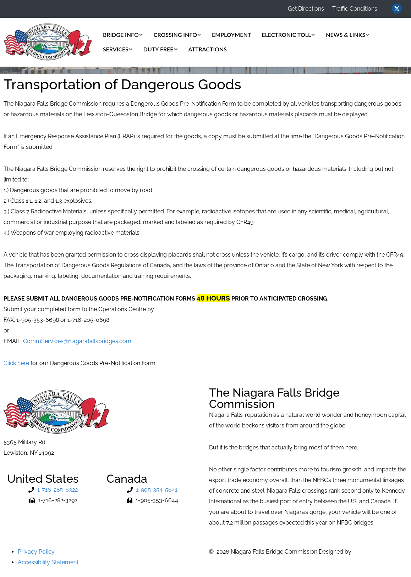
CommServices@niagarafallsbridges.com (77, 341)
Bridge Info (123, 34)
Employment (231, 34)
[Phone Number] (53, 489)
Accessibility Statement (48, 562)
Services (118, 49)
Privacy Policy (36, 551)
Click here (16, 363)
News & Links (347, 34)
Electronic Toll (288, 34)
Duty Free (160, 49)
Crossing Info (177, 34)
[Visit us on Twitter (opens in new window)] (397, 8)
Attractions (207, 49)
